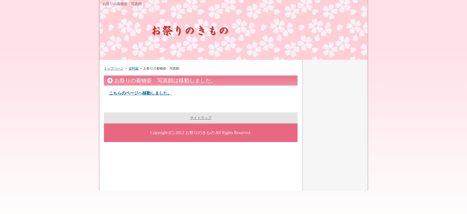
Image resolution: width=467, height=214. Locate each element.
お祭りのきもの (199, 132)
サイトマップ (200, 118)
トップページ (114, 68)
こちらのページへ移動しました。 (140, 93)
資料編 (133, 68)
